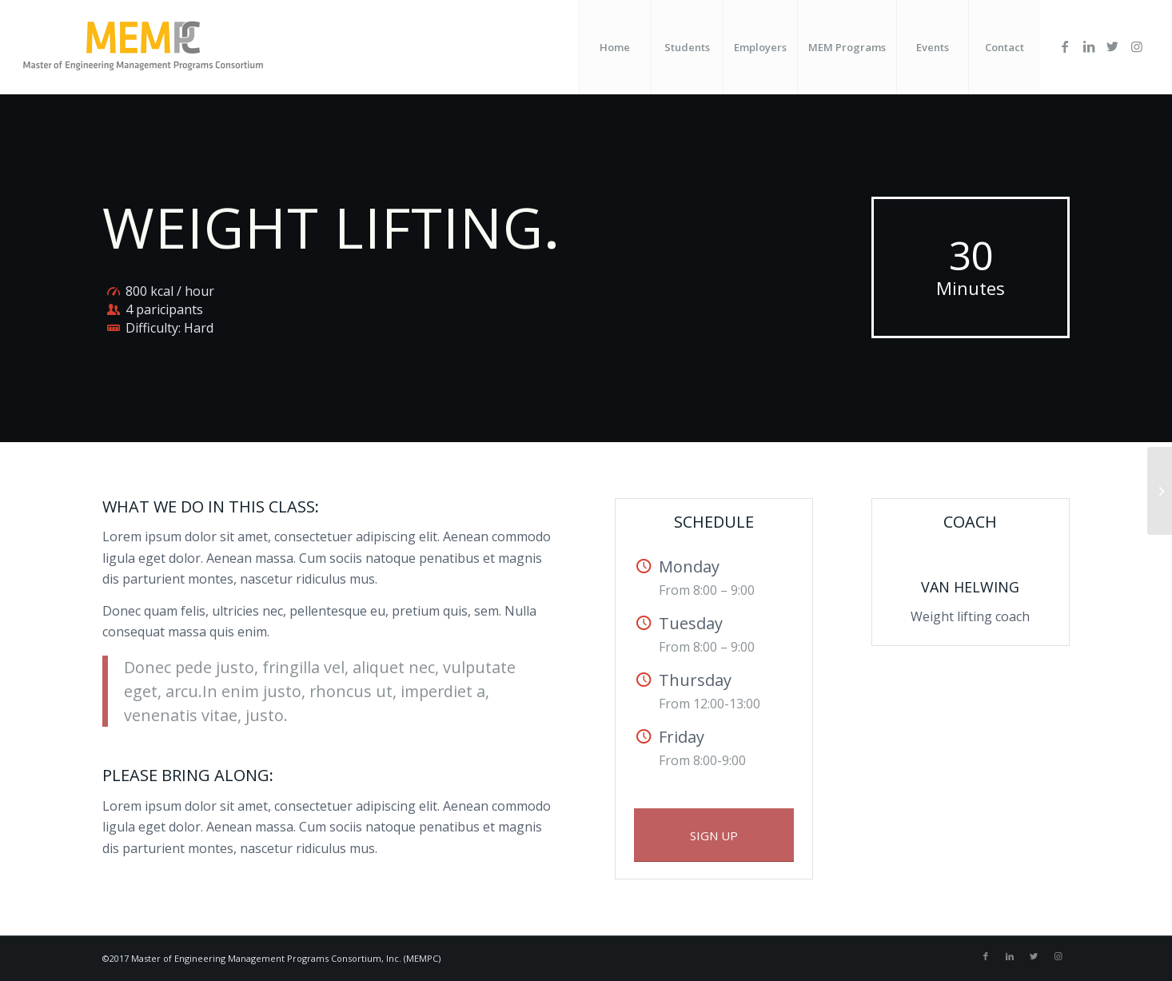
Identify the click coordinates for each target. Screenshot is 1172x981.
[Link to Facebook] (1065, 46)
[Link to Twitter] (1113, 46)
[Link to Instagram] (1137, 46)
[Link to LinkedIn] (1089, 46)
